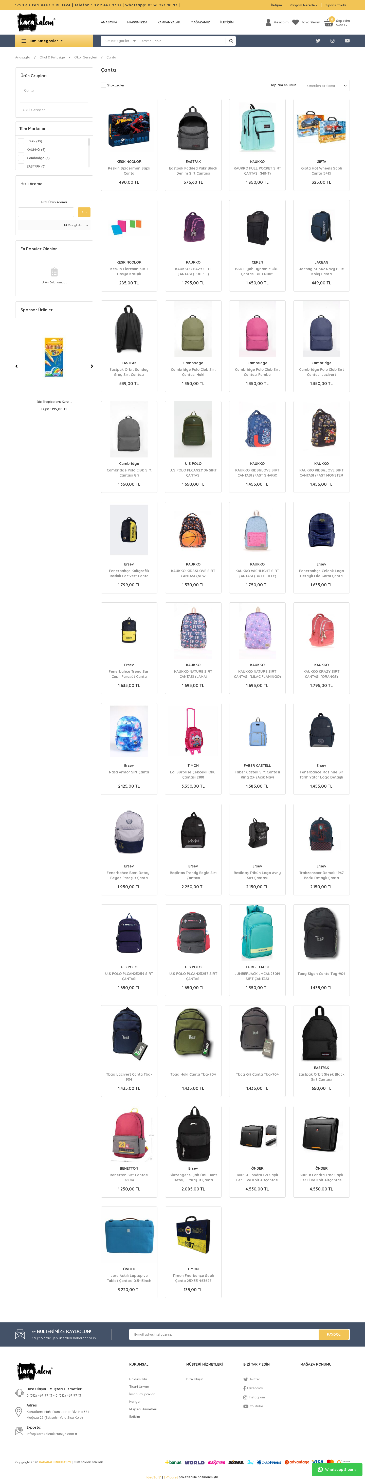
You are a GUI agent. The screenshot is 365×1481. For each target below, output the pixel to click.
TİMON (193, 765)
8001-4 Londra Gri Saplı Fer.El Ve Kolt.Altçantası (257, 1177)
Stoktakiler (115, 85)
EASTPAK (193, 161)
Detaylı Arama (76, 225)
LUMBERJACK (257, 967)
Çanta (111, 57)
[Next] (92, 366)
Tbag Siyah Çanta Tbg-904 (321, 973)
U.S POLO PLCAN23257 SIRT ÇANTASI (193, 976)
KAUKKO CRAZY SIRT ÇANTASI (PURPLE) (193, 271)
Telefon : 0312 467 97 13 (98, 5)
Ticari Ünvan (139, 1386)
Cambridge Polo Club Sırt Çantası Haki (193, 371)
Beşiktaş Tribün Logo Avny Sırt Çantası (257, 875)
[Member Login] (277, 22)
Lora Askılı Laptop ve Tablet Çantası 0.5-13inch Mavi (129, 1277)
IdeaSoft (154, 1477)
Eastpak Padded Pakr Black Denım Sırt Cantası (193, 170)
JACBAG (321, 262)
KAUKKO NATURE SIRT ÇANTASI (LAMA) (193, 673)
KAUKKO (257, 161)
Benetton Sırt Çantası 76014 (129, 1177)
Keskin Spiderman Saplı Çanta (129, 170)
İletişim (276, 5)
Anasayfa (109, 22)
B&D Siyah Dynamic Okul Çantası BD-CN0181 (257, 271)
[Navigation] (54, 41)
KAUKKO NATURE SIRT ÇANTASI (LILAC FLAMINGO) (257, 673)
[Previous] (16, 366)
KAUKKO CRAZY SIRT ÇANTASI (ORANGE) (321, 673)
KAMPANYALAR (168, 22)
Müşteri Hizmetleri (143, 1409)
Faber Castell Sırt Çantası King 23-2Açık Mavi (257, 774)
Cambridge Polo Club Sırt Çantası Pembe (257, 371)
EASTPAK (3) (36, 166)
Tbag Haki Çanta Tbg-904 (193, 1074)
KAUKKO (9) (36, 149)
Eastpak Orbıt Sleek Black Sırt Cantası (321, 1076)
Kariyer (135, 1401)
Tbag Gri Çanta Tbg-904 (257, 1074)
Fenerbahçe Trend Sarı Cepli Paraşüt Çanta (129, 673)
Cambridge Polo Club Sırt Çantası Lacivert (321, 371)
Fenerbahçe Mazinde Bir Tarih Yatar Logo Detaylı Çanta (321, 774)
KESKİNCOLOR (129, 161)
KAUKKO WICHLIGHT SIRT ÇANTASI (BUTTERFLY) (257, 573)
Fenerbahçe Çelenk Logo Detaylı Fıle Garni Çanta (321, 573)
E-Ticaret (171, 1477)
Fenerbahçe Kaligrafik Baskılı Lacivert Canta (129, 573)
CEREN (257, 262)
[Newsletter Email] (239, 1334)
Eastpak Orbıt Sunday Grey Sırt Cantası (129, 371)
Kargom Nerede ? (304, 5)
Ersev (129, 564)
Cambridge (193, 363)
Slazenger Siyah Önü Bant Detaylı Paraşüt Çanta (193, 1177)
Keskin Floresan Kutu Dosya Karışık (129, 271)
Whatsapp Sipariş (337, 1469)
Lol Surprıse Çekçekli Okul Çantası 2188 (193, 774)
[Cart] (337, 22)
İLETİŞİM (227, 22)
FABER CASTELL (257, 765)
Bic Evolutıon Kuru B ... (54, 402)
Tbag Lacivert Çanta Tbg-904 (129, 1076)
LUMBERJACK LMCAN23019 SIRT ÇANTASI (257, 976)
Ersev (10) (34, 141)
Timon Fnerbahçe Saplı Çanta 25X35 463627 (193, 1277)
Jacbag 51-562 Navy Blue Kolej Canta (321, 271)
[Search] (187, 41)
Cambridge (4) (38, 158)
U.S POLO (193, 463)
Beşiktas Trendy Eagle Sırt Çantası (193, 875)
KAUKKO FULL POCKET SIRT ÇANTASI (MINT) (257, 170)
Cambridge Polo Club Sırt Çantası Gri (129, 472)
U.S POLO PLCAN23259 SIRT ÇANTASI (129, 976)
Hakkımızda (137, 22)
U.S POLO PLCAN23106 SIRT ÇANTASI (193, 472)
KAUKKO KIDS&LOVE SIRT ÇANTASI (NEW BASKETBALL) (193, 573)
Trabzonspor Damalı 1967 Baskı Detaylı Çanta (321, 875)
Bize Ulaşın (194, 1379)
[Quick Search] (46, 212)
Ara (84, 212)
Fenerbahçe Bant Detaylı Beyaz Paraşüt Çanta (129, 875)
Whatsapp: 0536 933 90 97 (152, 5)
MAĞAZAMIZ (200, 22)
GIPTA (321, 161)
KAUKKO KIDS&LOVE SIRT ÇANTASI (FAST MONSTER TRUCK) (321, 472)
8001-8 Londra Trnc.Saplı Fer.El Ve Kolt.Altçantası (321, 1177)
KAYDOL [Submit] (334, 1334)
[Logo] (36, 22)
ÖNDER (257, 1168)
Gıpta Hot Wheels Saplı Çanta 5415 (321, 170)
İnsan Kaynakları (142, 1394)
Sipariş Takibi (335, 5)
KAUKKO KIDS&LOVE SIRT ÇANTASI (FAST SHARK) (257, 472)
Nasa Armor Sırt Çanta (129, 772)
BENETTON (129, 1168)
